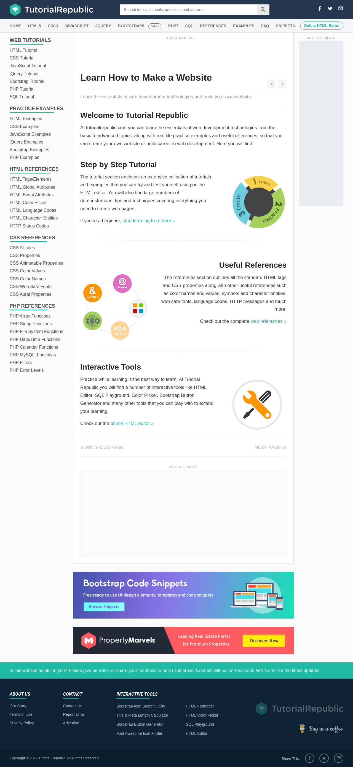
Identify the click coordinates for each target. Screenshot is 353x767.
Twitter (270, 670)
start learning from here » (149, 220)
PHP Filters (21, 362)
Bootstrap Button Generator (140, 724)
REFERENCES (213, 26)
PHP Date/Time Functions (35, 339)
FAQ (265, 26)
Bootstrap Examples (29, 149)
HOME (15, 26)
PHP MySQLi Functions (33, 355)
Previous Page (105, 447)
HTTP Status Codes (29, 226)
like (105, 670)
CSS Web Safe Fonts (31, 286)
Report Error (73, 714)
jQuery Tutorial (24, 73)
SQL (189, 26)
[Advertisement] (180, 53)
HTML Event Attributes (32, 195)
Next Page (268, 447)
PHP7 (173, 26)
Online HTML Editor (322, 25)
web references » (269, 321)
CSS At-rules (22, 247)
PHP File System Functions (36, 331)
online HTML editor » (132, 423)
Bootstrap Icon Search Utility (140, 706)
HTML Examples (26, 118)
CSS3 (53, 26)
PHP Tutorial (22, 89)
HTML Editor (196, 733)
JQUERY (103, 26)
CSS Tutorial (22, 58)
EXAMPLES (243, 26)
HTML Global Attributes (32, 187)
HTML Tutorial (23, 50)
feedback (147, 670)
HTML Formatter (200, 706)
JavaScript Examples (30, 134)
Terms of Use (21, 714)
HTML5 (34, 26)
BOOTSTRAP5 (131, 26)
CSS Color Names (28, 279)
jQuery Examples (26, 142)
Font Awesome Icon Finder (139, 733)
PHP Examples (24, 157)
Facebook (244, 670)
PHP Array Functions (30, 316)
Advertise (71, 723)
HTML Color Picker (28, 202)
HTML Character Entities (34, 218)
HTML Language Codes (33, 210)
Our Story (18, 706)
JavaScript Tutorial (28, 65)
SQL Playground (200, 724)
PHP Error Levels (27, 370)
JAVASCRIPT (77, 26)
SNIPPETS (285, 26)
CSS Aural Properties (30, 294)
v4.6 (154, 26)
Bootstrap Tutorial (27, 81)
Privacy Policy (22, 723)
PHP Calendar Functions (34, 347)
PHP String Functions (31, 323)
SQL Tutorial (22, 96)
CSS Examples (24, 126)
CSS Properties (25, 255)
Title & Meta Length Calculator (142, 715)
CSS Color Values (27, 271)
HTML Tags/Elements (31, 179)
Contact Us (72, 706)
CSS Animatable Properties (36, 263)
